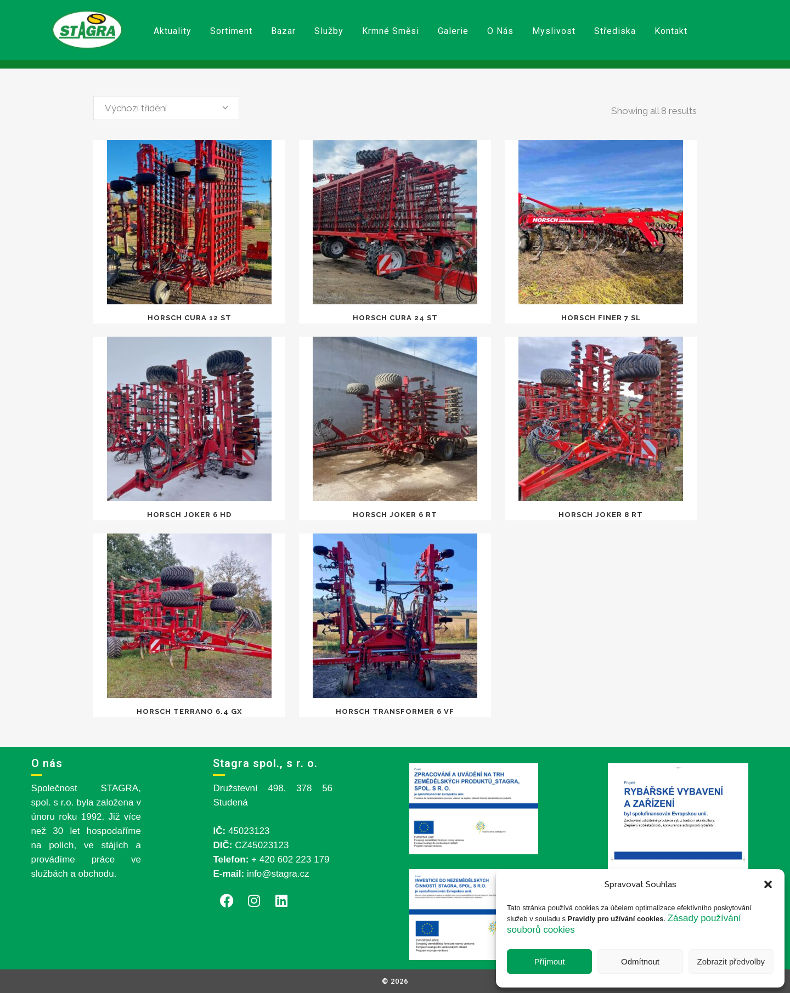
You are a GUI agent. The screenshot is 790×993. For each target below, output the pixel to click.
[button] (768, 884)
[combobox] (166, 108)
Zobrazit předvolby (731, 961)
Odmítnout (640, 961)
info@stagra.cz (278, 874)
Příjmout (549, 961)
